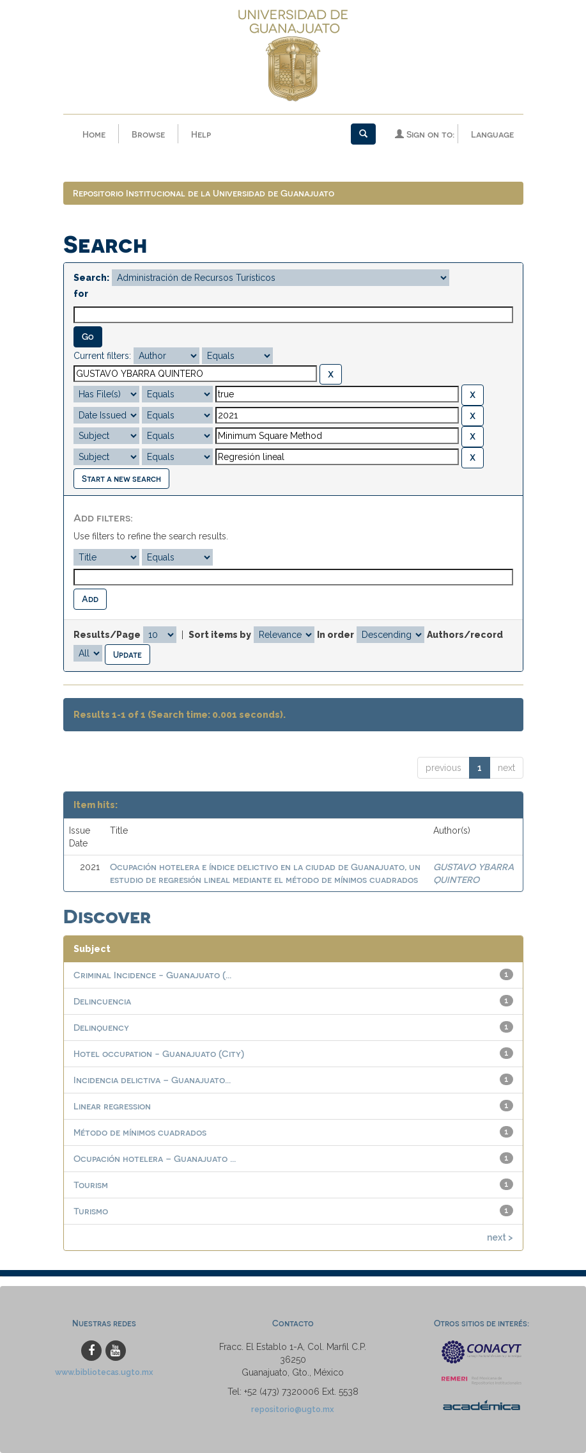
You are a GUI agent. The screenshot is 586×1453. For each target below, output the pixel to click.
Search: (91, 278)
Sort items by (220, 635)
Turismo (90, 1211)
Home (93, 134)
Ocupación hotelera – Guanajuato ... (154, 1159)
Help (201, 134)
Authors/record (465, 635)
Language (492, 134)
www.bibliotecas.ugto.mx (104, 1373)
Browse (148, 134)
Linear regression (112, 1106)
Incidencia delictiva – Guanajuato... (152, 1080)
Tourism (90, 1185)
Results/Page (107, 635)
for (80, 294)
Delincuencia (102, 1001)
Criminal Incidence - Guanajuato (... (152, 975)
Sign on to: (424, 134)
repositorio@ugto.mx (292, 1410)
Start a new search (121, 478)
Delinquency (101, 1027)
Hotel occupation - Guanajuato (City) (158, 1054)
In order (335, 635)
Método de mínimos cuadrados (139, 1132)
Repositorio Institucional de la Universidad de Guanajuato (203, 193)
